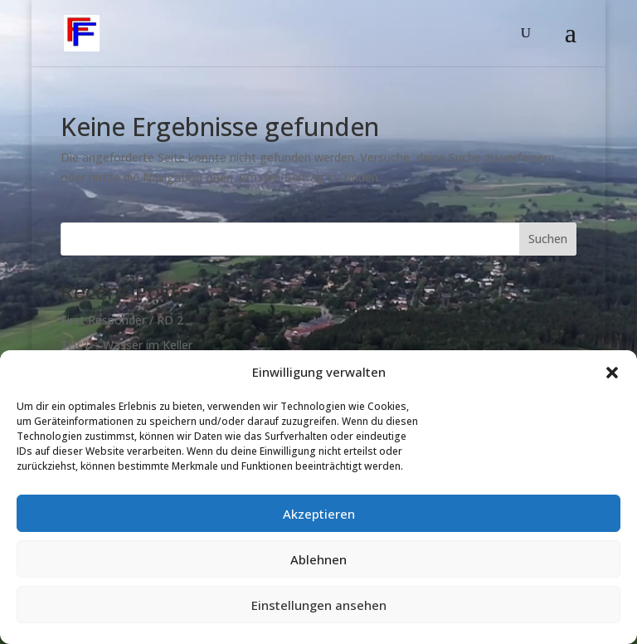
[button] (612, 372)
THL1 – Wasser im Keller (126, 345)
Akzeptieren (319, 513)
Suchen (547, 238)
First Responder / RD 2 (122, 320)
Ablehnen (318, 559)
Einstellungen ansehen (319, 605)
